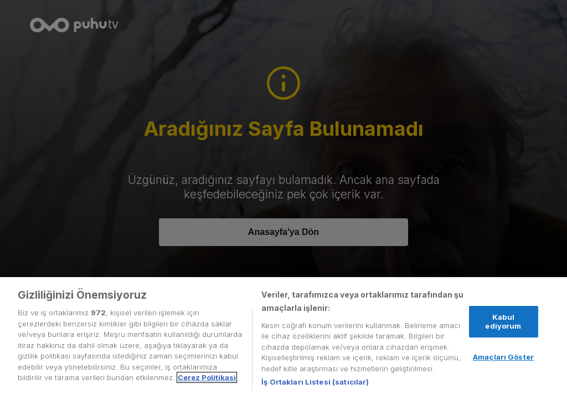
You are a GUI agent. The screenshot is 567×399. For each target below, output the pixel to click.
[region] (283, 338)
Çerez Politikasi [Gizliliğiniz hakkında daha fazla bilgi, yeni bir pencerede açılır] (207, 377)
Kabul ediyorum (503, 321)
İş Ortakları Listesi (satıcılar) (315, 381)
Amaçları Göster (503, 356)
